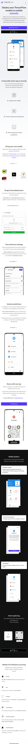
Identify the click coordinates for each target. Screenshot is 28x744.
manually (14, 154)
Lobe (7, 155)
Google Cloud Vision (14, 155)
